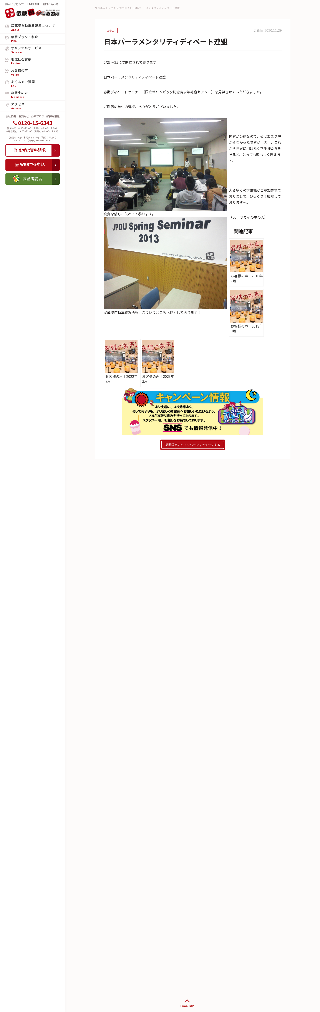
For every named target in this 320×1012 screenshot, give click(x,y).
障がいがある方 (14, 4)
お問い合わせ (50, 4)
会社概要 (11, 116)
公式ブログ (37, 116)
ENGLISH (33, 4)
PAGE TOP (187, 1005)
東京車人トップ (104, 8)
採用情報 (54, 116)
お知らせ (23, 116)
